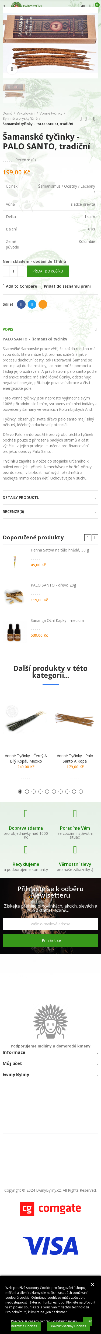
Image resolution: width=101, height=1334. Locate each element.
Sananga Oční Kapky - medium (57, 620)
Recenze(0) (13, 511)
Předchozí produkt (81, 118)
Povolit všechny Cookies (68, 1326)
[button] (87, 537)
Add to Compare (21, 286)
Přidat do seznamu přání (67, 286)
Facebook (21, 304)
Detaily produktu (21, 497)
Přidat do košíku (48, 271)
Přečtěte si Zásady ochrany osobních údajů (44, 1321)
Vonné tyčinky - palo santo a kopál (75, 758)
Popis (8, 329)
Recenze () (25, 160)
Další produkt (94, 118)
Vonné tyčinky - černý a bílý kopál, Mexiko (26, 758)
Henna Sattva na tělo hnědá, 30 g (60, 550)
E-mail (43, 304)
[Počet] (13, 271)
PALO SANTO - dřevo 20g (53, 585)
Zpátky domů (87, 118)
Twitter (32, 304)
